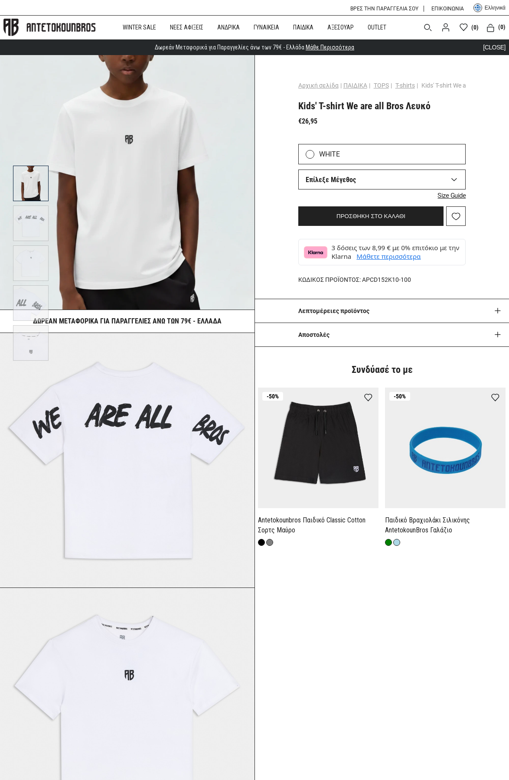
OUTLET (377, 27)
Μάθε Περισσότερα (330, 47)
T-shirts (405, 85)
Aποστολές (314, 334)
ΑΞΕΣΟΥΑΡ (340, 27)
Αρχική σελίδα (318, 85)
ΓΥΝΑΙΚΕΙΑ (266, 27)
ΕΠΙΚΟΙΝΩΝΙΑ (447, 9)
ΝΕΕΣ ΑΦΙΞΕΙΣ (186, 27)
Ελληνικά (489, 7)
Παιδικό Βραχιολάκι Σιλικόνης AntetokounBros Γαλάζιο (427, 525)
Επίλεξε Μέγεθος (331, 180)
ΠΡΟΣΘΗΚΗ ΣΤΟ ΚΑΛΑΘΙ (370, 216)
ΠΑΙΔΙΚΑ (303, 27)
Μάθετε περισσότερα (388, 256)
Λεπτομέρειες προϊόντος (333, 310)
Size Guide (451, 195)
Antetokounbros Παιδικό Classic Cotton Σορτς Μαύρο (311, 525)
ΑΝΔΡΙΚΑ (228, 27)
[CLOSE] (494, 47)
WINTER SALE (139, 27)
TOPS (381, 85)
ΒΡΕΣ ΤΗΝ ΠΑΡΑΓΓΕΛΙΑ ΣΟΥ (384, 9)
